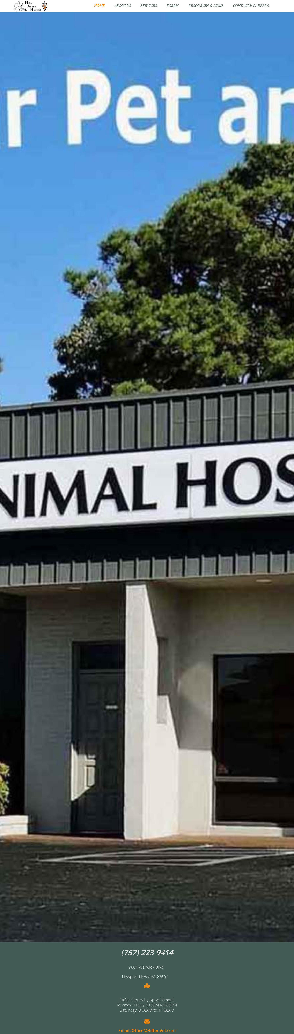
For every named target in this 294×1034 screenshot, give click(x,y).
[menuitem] (99, 6)
